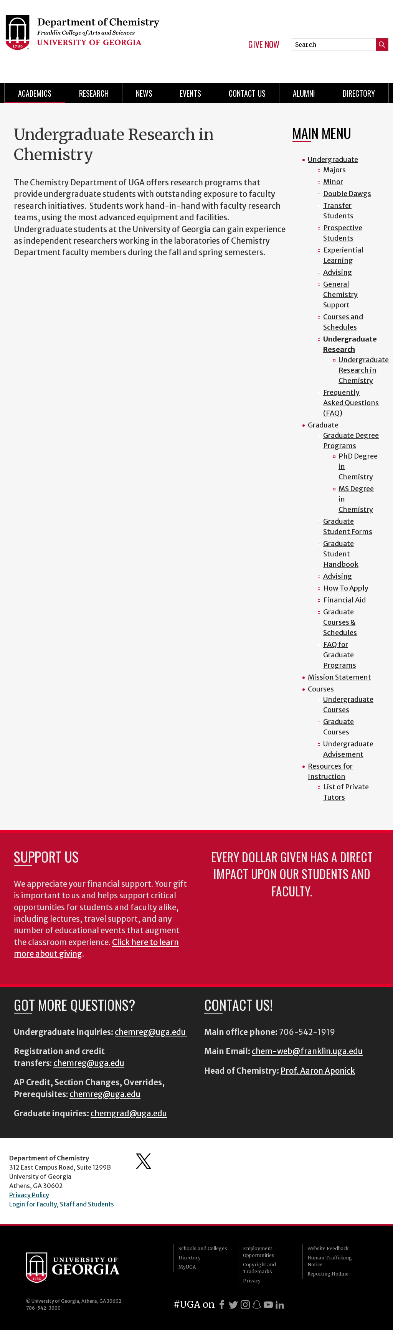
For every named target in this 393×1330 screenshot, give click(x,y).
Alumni (304, 93)
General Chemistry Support (340, 294)
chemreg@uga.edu (151, 1032)
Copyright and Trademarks (259, 1268)
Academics (34, 93)
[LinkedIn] (279, 1304)
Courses (321, 689)
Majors (334, 169)
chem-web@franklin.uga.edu (307, 1051)
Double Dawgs (347, 193)
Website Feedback (327, 1248)
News (144, 93)
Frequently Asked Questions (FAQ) (351, 402)
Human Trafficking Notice (329, 1261)
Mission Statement (339, 677)
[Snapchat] (256, 1304)
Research (94, 93)
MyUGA (187, 1267)
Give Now (263, 44)
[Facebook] (221, 1304)
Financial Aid (344, 600)
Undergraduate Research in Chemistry (364, 370)
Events (190, 93)
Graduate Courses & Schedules (340, 622)
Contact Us (247, 93)
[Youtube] (268, 1304)
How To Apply (345, 588)
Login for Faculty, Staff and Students (61, 1204)
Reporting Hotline (327, 1274)
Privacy (252, 1281)
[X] (233, 1304)
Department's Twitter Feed (143, 1161)
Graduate (323, 425)
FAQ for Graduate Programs (339, 655)
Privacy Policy (29, 1195)
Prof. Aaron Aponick (318, 1071)
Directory (359, 93)
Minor (333, 181)
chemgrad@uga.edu (129, 1114)
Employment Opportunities (258, 1252)
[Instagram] (245, 1304)
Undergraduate (333, 159)
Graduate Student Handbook (340, 554)
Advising (337, 272)
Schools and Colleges (202, 1248)
